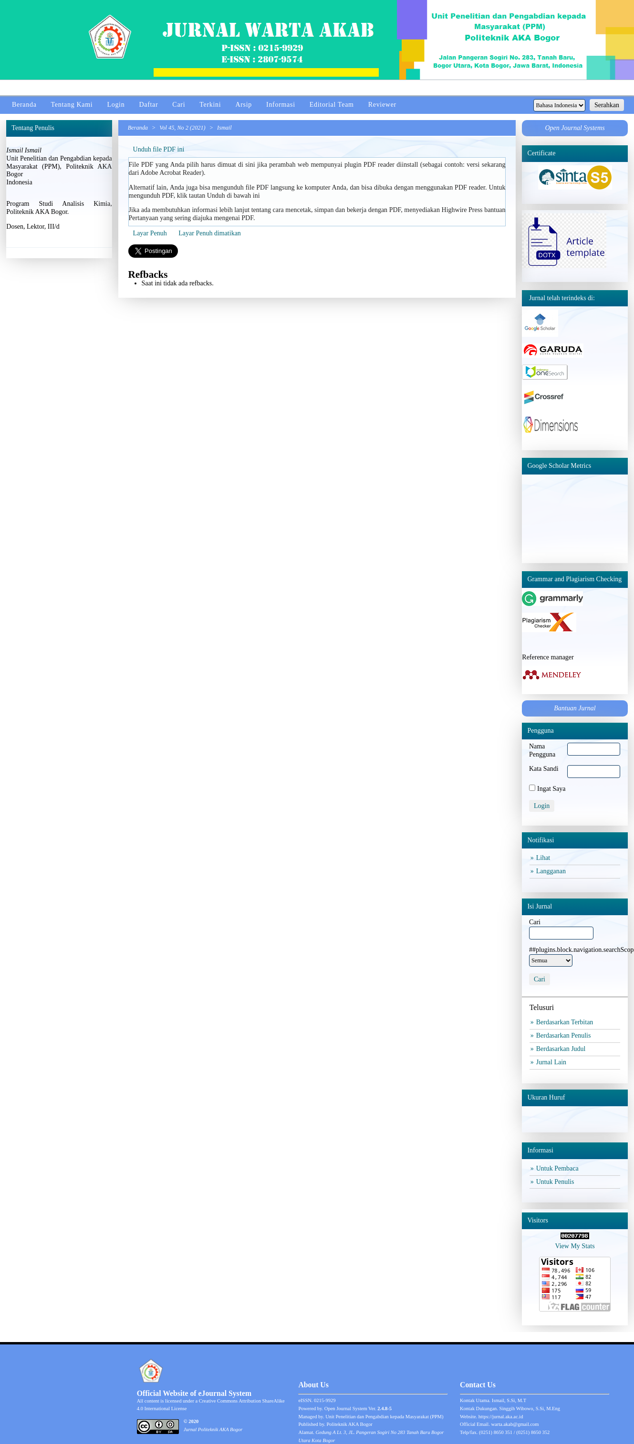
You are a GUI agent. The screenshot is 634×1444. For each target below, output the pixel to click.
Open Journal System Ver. (358, 1408)
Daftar (148, 104)
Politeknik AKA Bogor (350, 1424)
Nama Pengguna (542, 750)
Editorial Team (332, 104)
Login (116, 104)
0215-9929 (325, 1400)
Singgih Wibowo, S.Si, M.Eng (529, 1408)
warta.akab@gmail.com (515, 1424)
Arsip (243, 104)
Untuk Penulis (556, 1181)
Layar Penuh (150, 233)
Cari (178, 104)
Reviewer (382, 104)
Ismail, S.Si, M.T (509, 1400)
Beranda (24, 104)
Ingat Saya (551, 788)
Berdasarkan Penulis (565, 1035)
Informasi (280, 104)
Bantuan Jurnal (575, 708)
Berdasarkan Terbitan (566, 1022)
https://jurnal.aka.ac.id (500, 1416)
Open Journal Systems (574, 127)
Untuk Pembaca (559, 1168)
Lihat (544, 857)
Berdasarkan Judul (562, 1048)
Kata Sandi (544, 768)
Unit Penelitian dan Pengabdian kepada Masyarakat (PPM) (384, 1416)
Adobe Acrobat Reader (170, 172)
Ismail (224, 127)
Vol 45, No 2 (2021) (182, 127)
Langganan (552, 871)
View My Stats (574, 1246)
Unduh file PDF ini (159, 149)
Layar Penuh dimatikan (209, 233)
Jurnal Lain (552, 1062)
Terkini (210, 104)
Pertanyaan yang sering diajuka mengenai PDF (191, 218)
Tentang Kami (72, 104)
